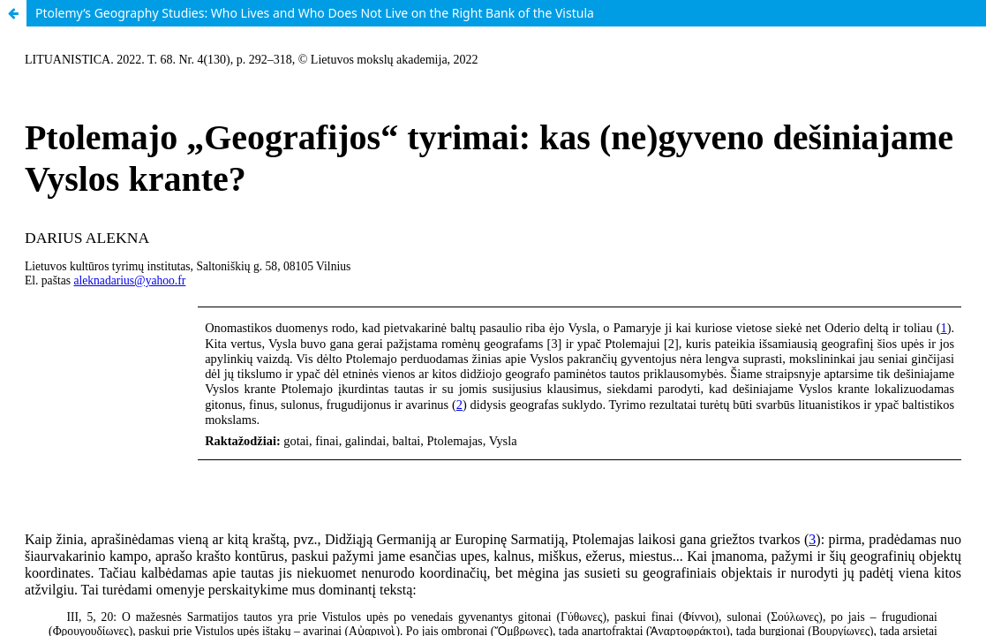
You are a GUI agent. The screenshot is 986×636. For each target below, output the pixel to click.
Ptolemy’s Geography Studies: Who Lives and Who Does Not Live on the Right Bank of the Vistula (314, 12)
